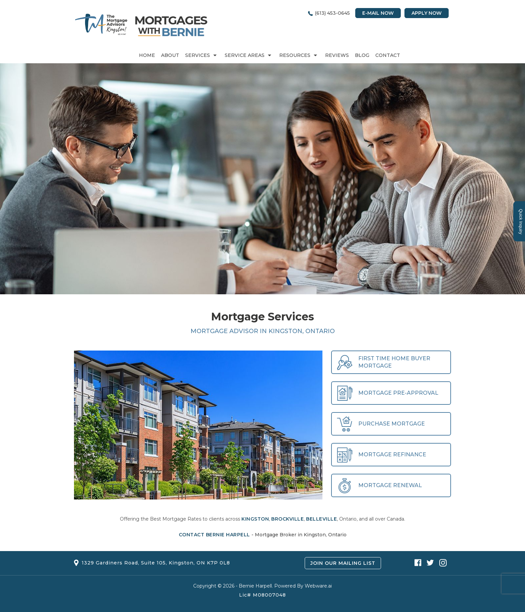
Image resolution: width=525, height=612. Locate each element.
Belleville (321, 519)
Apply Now (426, 13)
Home (147, 55)
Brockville (287, 519)
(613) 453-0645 (332, 13)
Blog (362, 55)
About (170, 55)
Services (197, 55)
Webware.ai (318, 586)
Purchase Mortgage (381, 424)
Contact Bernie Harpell (214, 535)
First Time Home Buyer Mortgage (383, 362)
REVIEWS (337, 55)
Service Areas (245, 55)
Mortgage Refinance (381, 455)
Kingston (255, 519)
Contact (387, 55)
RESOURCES (294, 55)
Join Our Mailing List (342, 563)
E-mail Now (378, 13)
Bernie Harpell (255, 586)
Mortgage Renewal (379, 485)
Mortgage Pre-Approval (387, 393)
